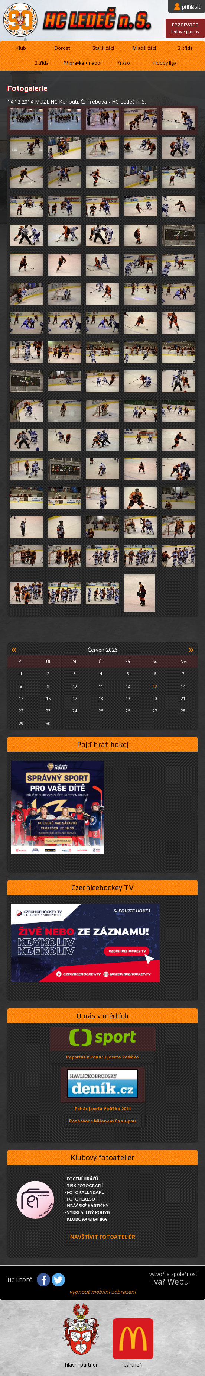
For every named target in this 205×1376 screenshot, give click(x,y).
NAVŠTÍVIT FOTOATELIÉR (102, 1236)
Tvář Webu (169, 1281)
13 (155, 686)
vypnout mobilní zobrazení (102, 1291)
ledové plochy (185, 27)
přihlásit (191, 7)
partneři (133, 1364)
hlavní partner (81, 1364)
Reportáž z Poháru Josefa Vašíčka (102, 1057)
